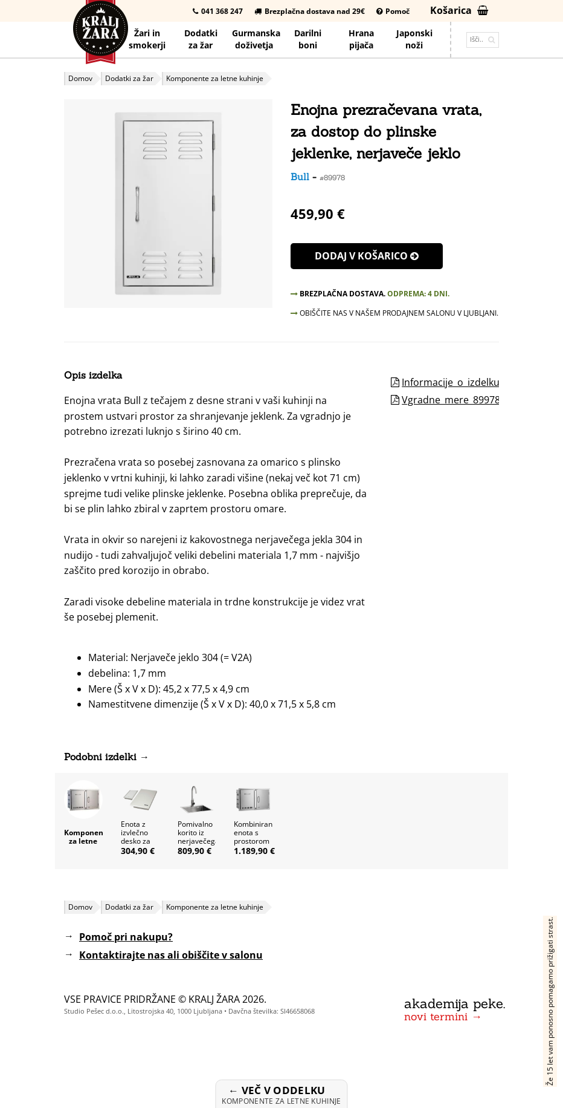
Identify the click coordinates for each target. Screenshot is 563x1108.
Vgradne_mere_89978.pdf (460, 399)
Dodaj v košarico (367, 255)
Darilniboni (307, 39)
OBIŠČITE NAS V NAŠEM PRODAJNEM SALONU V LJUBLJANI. (394, 313)
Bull (300, 177)
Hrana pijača (361, 39)
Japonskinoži (414, 39)
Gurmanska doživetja (256, 39)
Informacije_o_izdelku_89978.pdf (475, 382)
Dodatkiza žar (200, 39)
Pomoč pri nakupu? (126, 936)
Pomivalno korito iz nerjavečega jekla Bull (198, 837)
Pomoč (393, 11)
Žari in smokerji (147, 39)
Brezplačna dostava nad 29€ (309, 11)
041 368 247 (218, 11)
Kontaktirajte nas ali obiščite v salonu (171, 955)
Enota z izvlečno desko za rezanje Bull (135, 841)
